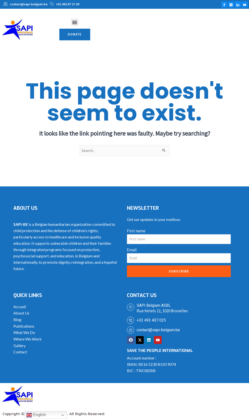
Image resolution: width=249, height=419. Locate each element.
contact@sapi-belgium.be (158, 330)
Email (132, 250)
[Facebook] (224, 4)
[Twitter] (231, 4)
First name (136, 231)
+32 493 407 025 (151, 320)
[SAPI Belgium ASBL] (130, 307)
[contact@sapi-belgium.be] (130, 330)
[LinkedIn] (238, 4)
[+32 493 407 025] (130, 320)
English (36, 415)
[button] (75, 22)
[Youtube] (245, 4)
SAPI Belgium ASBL (154, 306)
